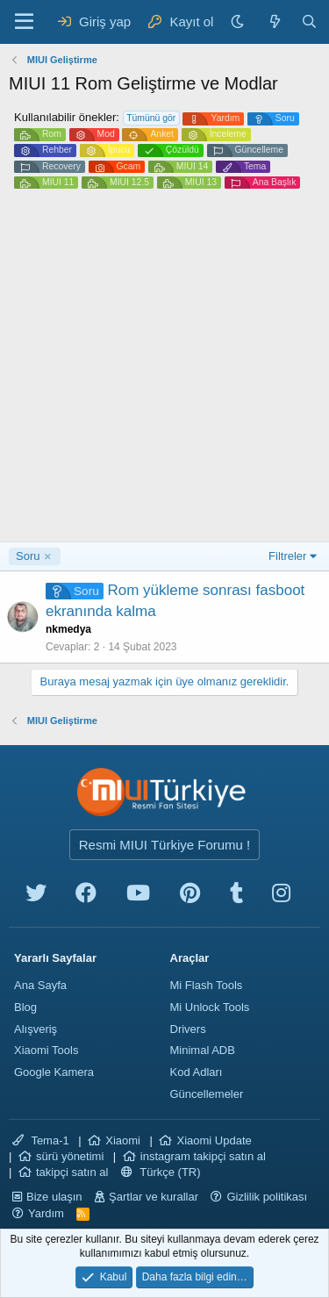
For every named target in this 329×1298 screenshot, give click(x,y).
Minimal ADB (202, 1050)
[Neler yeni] (274, 21)
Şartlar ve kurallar (153, 1196)
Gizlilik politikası (266, 1196)
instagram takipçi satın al (203, 1156)
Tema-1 (40, 1140)
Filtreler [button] (287, 556)
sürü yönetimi (70, 1156)
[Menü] (24, 22)
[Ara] (309, 21)
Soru (27, 556)
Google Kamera (54, 1072)
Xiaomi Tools (46, 1050)
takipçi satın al (72, 1172)
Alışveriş (35, 1029)
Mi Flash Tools (206, 985)
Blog (25, 1007)
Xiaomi (122, 1140)
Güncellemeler (207, 1094)
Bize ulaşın (54, 1196)
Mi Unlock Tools (210, 1007)
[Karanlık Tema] (239, 21)
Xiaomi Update (213, 1140)
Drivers (188, 1029)
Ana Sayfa (40, 985)
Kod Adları (196, 1072)
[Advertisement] (164, 368)
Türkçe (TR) (161, 1172)
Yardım (46, 1213)
